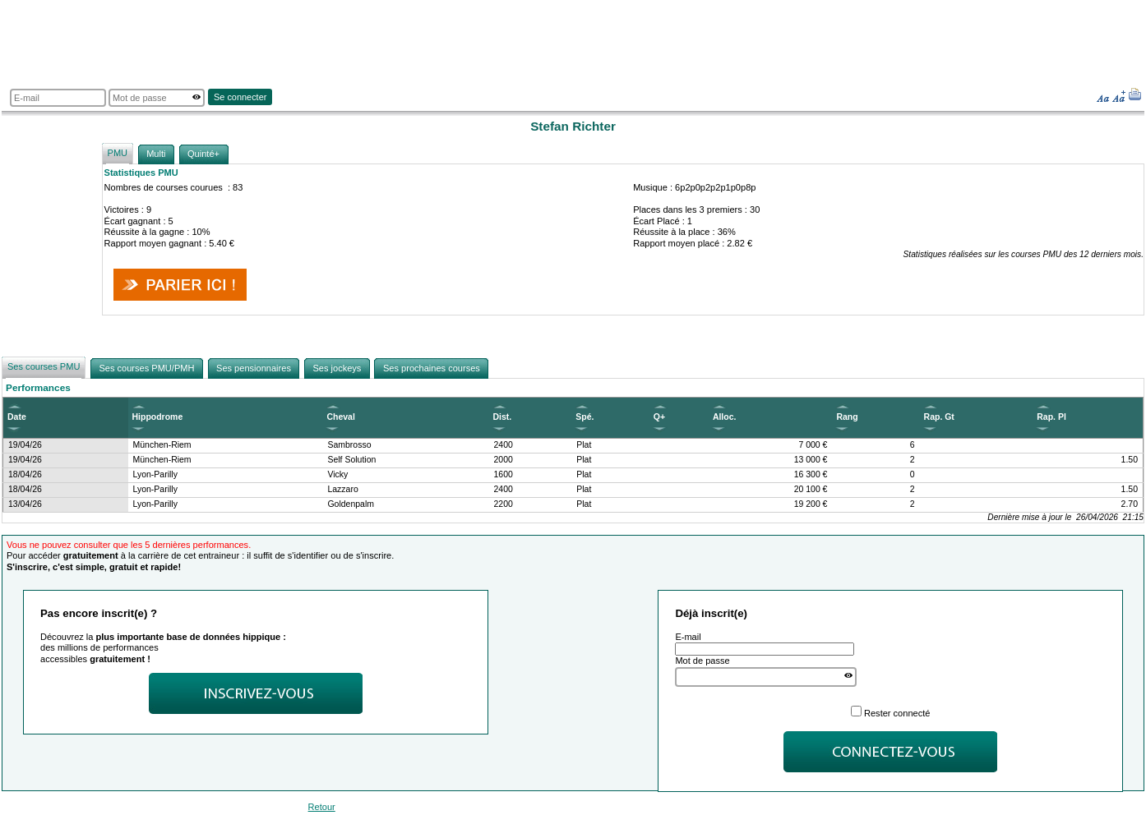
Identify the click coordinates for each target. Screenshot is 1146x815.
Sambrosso (349, 444)
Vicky (337, 474)
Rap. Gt (939, 416)
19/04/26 (25, 444)
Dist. (502, 416)
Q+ (659, 416)
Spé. (584, 416)
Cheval (340, 416)
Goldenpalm (350, 504)
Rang (846, 416)
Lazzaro (342, 489)
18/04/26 (25, 474)
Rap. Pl (1051, 416)
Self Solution (351, 459)
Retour (321, 807)
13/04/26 (25, 504)
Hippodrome (157, 416)
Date (16, 416)
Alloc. (725, 416)
